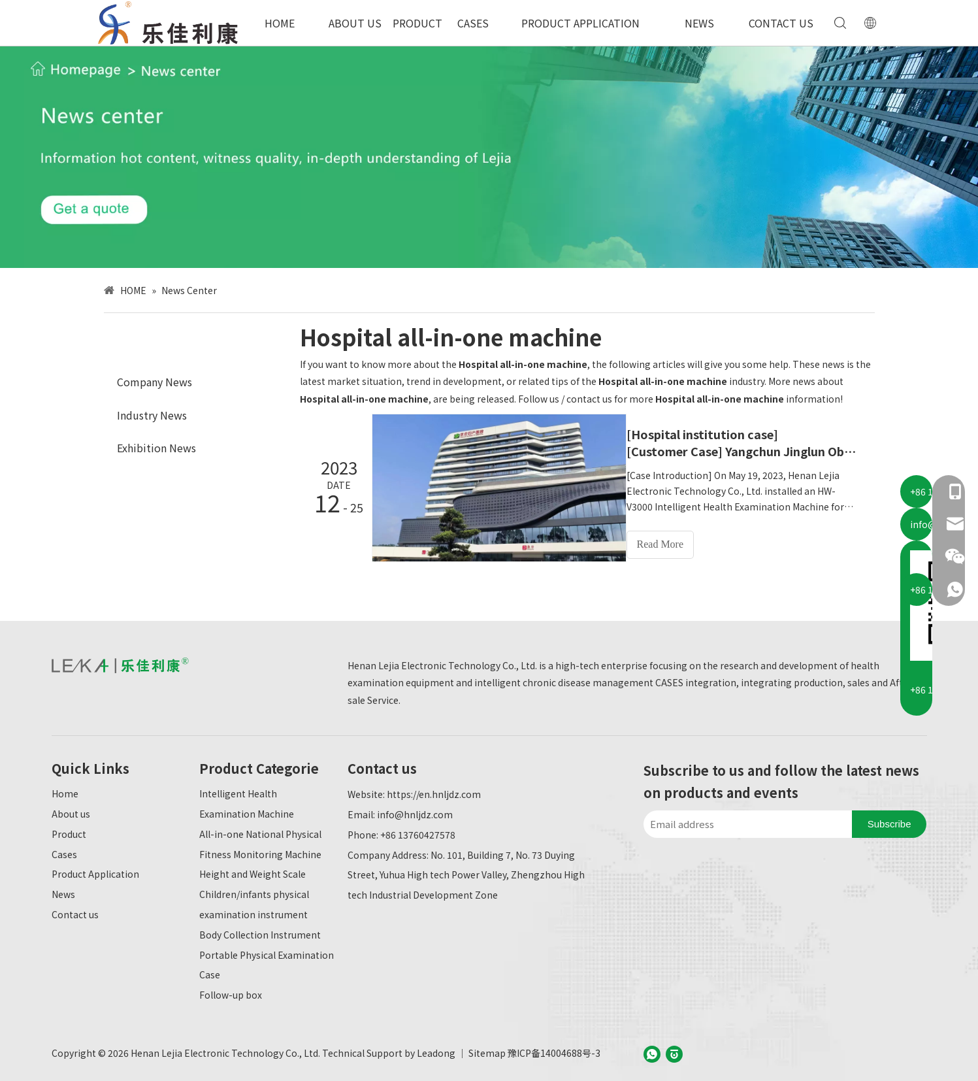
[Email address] (744, 821)
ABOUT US (355, 23)
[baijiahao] (674, 1051)
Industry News (152, 415)
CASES (473, 23)
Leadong (436, 1050)
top (950, 1024)
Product (69, 830)
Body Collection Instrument (260, 931)
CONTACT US (781, 23)
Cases (64, 850)
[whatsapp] (652, 1051)
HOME (280, 23)
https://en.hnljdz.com (434, 791)
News (63, 891)
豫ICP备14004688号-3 (554, 1050)
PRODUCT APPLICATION (580, 23)
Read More (672, 544)
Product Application (95, 871)
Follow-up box (230, 992)
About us (71, 811)
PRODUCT (417, 23)
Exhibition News (156, 448)
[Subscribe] (889, 821)
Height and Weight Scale (252, 871)
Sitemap (487, 1050)
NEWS (699, 23)
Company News (154, 382)
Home (65, 790)
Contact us (75, 911)
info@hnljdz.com (415, 811)
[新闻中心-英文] (489, 157)
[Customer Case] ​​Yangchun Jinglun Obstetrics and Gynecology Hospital (749, 450)
